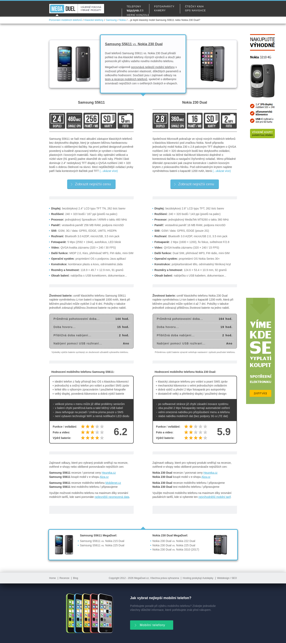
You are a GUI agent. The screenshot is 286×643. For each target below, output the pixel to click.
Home (52, 578)
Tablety (133, 11)
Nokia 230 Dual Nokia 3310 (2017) (176, 549)
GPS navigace (195, 10)
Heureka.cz (109, 472)
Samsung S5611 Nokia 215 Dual (102, 541)
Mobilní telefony (149, 624)
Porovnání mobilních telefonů (65, 19)
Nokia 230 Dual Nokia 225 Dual (174, 545)
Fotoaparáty (164, 6)
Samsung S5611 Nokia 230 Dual (134, 44)
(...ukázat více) (109, 171)
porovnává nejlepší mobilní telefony (153, 67)
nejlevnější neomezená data (112, 496)
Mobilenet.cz (113, 482)
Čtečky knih (194, 6)
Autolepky (207, 578)
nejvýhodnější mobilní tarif (214, 496)
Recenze (65, 578)
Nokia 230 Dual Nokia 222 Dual (174, 541)
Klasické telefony (93, 19)
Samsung (111, 19)
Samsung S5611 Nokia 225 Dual (102, 545)
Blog (75, 578)
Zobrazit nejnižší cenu (91, 184)
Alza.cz (104, 476)
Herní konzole (138, 15)
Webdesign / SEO (227, 578)
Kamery (160, 10)
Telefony (134, 6)
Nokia (122, 19)
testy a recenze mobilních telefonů (126, 79)
